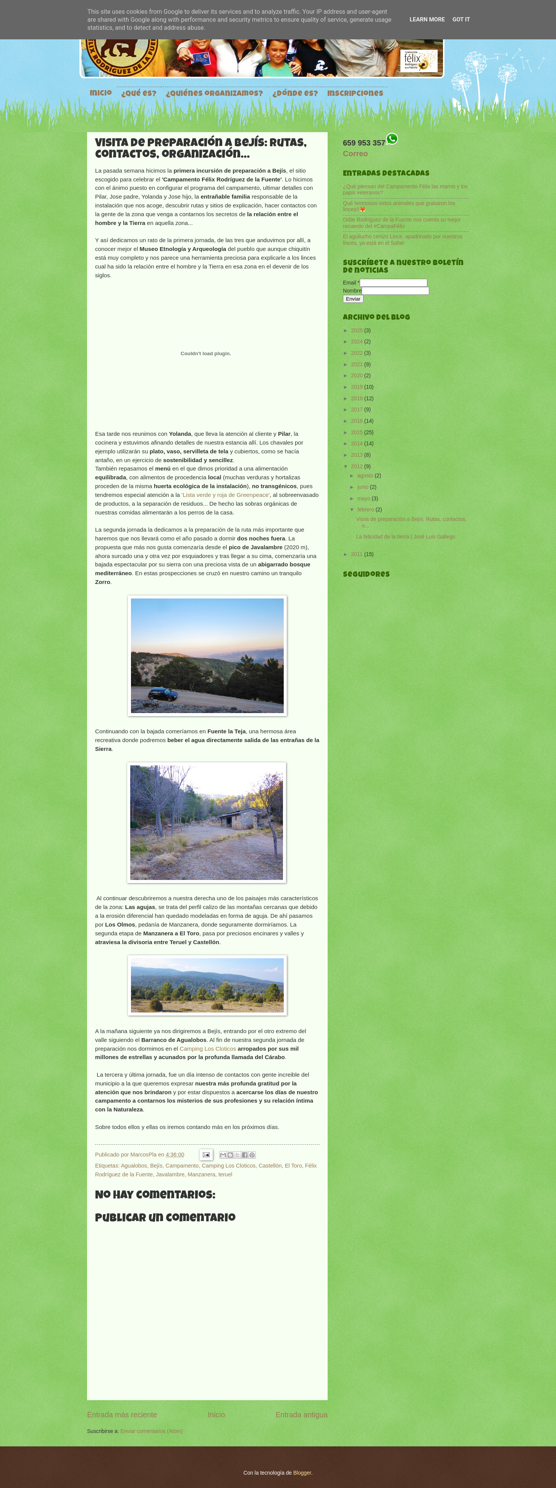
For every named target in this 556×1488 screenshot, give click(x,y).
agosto (366, 476)
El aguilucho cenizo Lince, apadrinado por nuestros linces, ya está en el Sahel (402, 240)
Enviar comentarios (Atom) (151, 1431)
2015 (357, 432)
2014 (357, 443)
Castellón (270, 1166)
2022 (357, 353)
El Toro (293, 1166)
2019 (357, 387)
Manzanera (201, 1174)
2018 (357, 398)
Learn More (427, 19)
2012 (357, 466)
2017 (357, 409)
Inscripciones (355, 94)
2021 (357, 364)
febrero (366, 510)
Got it (461, 19)
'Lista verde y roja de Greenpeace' (226, 495)
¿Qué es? (139, 94)
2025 (357, 330)
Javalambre (170, 1174)
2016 (357, 421)
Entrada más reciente (122, 1415)
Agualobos (134, 1166)
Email (351, 283)
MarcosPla (144, 1155)
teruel (225, 1174)
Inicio (101, 94)
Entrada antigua (302, 1415)
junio (363, 487)
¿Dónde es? (295, 94)
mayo (364, 498)
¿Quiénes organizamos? (214, 94)
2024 (357, 342)
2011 (357, 554)
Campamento (182, 1166)
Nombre (352, 291)
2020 (357, 375)
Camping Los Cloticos (207, 1048)
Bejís (156, 1166)
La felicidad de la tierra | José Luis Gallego (405, 537)
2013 (357, 455)
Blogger (302, 1473)
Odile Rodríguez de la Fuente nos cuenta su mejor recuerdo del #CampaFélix (402, 223)
